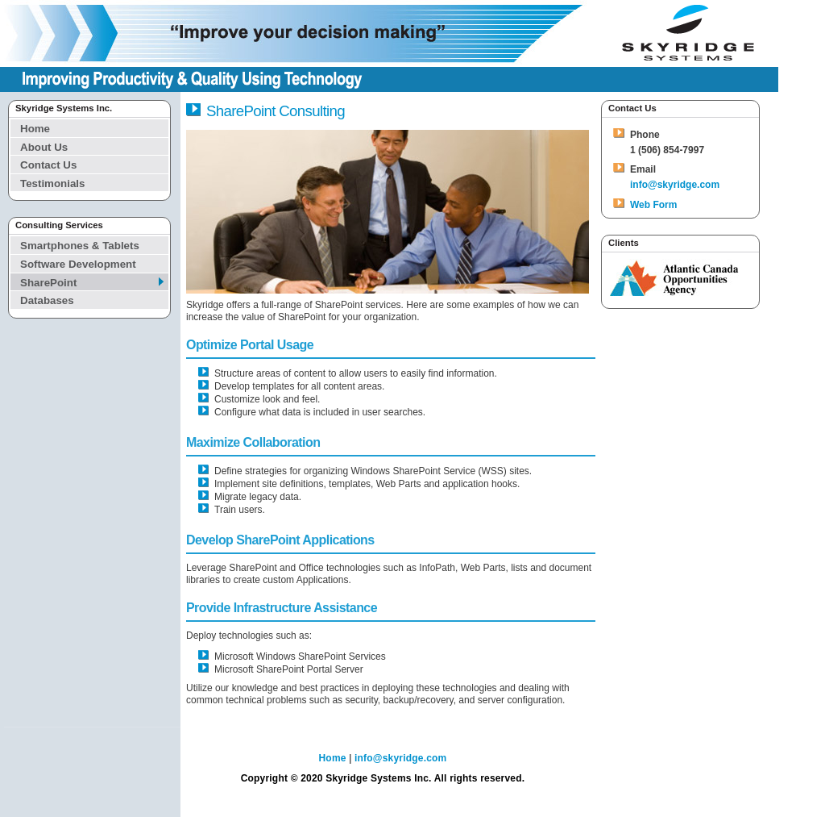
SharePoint (48, 283)
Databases (47, 300)
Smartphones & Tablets (79, 246)
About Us (44, 147)
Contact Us (48, 165)
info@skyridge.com (674, 184)
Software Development (78, 264)
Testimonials (52, 183)
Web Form (653, 205)
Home (35, 129)
